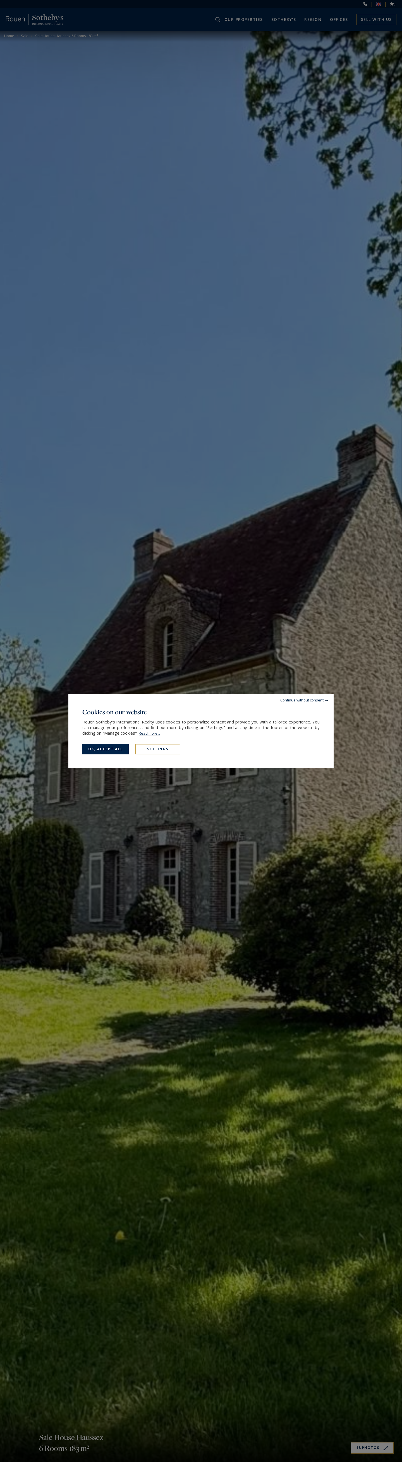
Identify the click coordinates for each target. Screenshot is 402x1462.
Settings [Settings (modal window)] (157, 749)
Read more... (149, 733)
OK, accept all (105, 749)
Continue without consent (302, 700)
